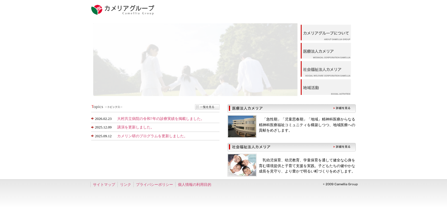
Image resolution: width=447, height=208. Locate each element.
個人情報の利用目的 (194, 184)
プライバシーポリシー (154, 184)
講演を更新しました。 (135, 127)
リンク (125, 184)
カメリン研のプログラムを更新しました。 (152, 136)
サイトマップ (104, 184)
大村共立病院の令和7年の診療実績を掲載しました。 (160, 119)
